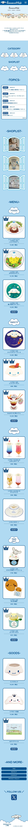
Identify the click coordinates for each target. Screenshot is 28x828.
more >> (24, 118)
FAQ (14, 768)
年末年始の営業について (8, 115)
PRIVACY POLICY (13, 778)
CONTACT (14, 775)
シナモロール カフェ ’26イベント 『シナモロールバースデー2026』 (14, 96)
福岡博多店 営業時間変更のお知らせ (10, 103)
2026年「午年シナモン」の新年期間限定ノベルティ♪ (14, 109)
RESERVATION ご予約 (7, 825)
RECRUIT (14, 772)
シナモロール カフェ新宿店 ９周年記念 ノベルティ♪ (13, 89)
